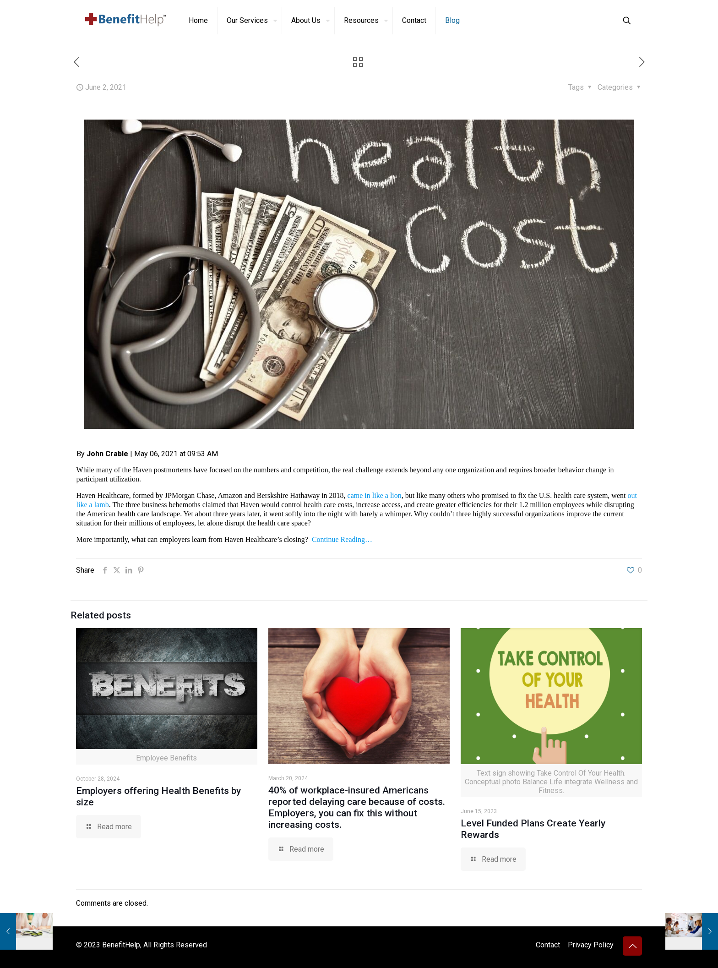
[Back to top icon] (632, 946)
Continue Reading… (342, 539)
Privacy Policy (591, 945)
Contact (548, 945)
